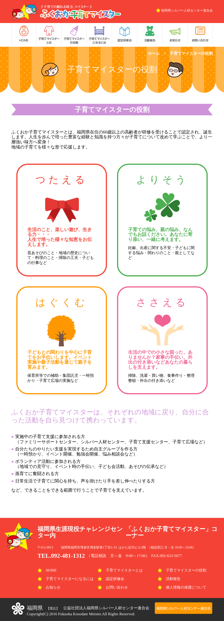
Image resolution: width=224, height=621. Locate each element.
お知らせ (48, 587)
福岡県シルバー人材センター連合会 (187, 10)
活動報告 (169, 579)
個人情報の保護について (182, 587)
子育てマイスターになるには (65, 579)
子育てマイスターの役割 (182, 570)
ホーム (154, 53)
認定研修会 (111, 579)
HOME (47, 570)
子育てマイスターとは (120, 570)
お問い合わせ (113, 587)
